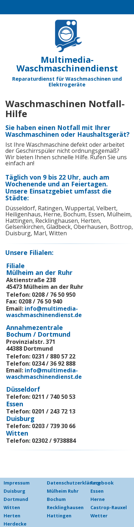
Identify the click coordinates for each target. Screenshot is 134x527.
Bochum (56, 499)
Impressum (17, 483)
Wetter (99, 515)
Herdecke (15, 524)
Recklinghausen (65, 507)
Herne (97, 499)
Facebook (102, 483)
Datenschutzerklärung (73, 483)
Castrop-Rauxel (108, 507)
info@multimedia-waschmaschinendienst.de (44, 312)
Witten (12, 507)
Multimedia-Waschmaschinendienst (67, 64)
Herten (12, 515)
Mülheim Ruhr (63, 491)
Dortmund (16, 499)
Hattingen (59, 515)
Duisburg (14, 491)
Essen (97, 491)
